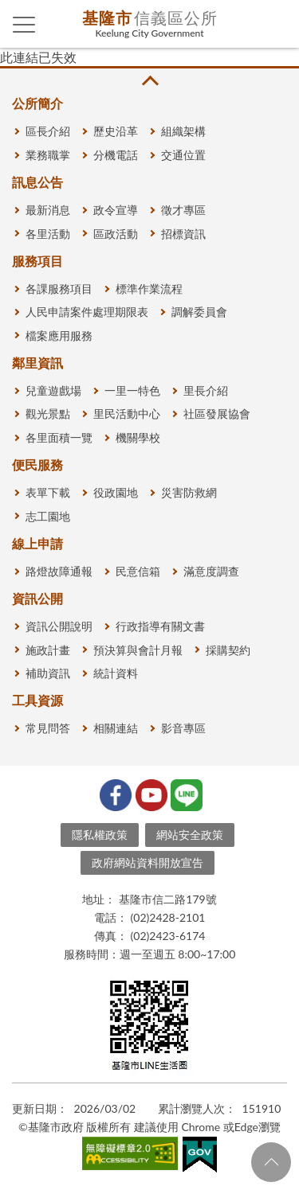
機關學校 (138, 437)
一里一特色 (132, 390)
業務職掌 (48, 155)
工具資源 (37, 700)
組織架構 (183, 131)
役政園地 (115, 492)
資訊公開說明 (59, 626)
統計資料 (115, 673)
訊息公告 (37, 181)
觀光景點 (48, 413)
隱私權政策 (100, 834)
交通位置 (183, 155)
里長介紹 (205, 390)
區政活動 (115, 233)
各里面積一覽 (59, 437)
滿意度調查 (211, 571)
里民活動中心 (126, 413)
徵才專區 (183, 210)
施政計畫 (48, 650)
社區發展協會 (216, 413)
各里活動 (48, 233)
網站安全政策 (189, 834)
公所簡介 (37, 103)
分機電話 (115, 155)
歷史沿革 (115, 131)
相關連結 (115, 728)
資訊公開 (37, 598)
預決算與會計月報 (138, 650)
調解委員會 (199, 311)
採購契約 (228, 650)
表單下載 (48, 492)
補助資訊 (48, 673)
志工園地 (48, 516)
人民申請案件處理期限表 (87, 311)
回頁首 (271, 1162)
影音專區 (183, 728)
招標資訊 (183, 233)
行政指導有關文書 (160, 626)
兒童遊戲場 (53, 390)
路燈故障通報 (59, 571)
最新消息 (48, 210)
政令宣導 (115, 210)
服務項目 (37, 260)
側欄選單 (24, 25)
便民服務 (37, 464)
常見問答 (48, 728)
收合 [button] (149, 80)
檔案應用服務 (59, 335)
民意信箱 (138, 571)
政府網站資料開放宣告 (147, 862)
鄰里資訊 (37, 362)
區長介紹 (48, 131)
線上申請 (37, 543)
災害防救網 (189, 492)
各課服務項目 (59, 288)
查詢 (275, 24)
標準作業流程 (149, 288)
